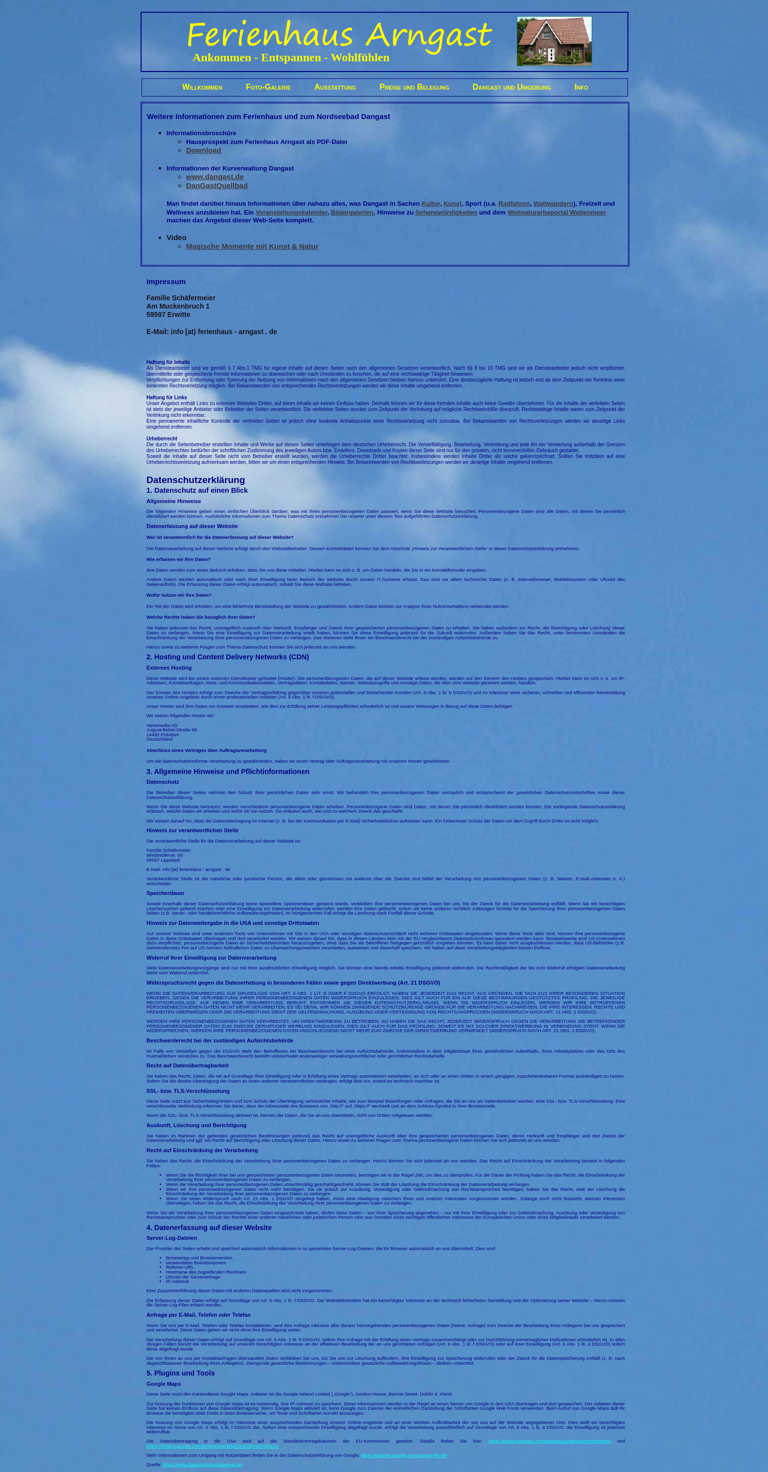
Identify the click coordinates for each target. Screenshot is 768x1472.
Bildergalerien (352, 212)
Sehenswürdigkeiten (446, 212)
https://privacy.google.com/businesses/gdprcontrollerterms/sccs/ (212, 1445)
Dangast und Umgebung (512, 87)
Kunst (453, 203)
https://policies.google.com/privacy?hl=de (404, 1455)
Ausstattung (335, 87)
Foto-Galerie (268, 87)
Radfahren (514, 203)
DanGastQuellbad (217, 185)
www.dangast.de (215, 176)
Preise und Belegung (414, 87)
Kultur (431, 203)
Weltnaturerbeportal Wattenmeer (556, 212)
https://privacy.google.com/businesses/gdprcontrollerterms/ (550, 1441)
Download (203, 150)
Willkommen (202, 87)
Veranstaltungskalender (291, 212)
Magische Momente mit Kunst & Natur (252, 246)
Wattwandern (553, 203)
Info (581, 87)
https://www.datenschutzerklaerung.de (202, 1464)
